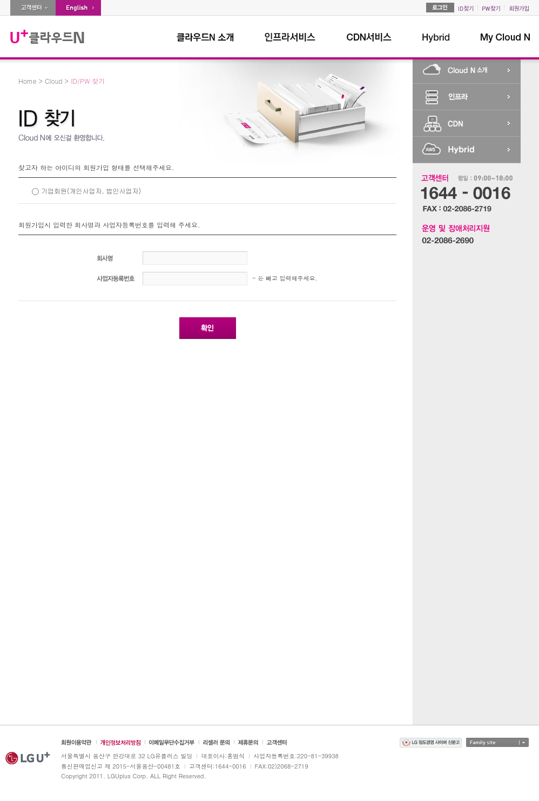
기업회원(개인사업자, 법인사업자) (91, 190)
